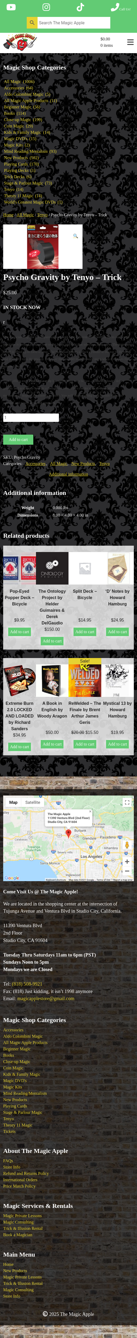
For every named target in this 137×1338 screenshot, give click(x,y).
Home (8, 215)
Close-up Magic (16, 1061)
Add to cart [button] (19, 631)
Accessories (35, 463)
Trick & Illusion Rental (23, 1228)
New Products (83, 463)
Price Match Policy (19, 1186)
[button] (75, 236)
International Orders (20, 1180)
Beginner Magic (17, 1049)
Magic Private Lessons (22, 1215)
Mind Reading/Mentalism (25, 1093)
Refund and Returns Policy (26, 1173)
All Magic (25, 215)
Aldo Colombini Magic (23, 1036)
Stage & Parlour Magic (22, 1112)
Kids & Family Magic (21, 1074)
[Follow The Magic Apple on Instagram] (46, 7)
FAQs (8, 1160)
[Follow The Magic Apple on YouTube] (11, 7)
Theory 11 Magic (17, 1125)
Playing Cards (15, 1106)
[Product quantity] (31, 417)
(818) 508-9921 (27, 984)
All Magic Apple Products (25, 1042)
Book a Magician (17, 1235)
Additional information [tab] (68, 474)
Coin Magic (13, 1068)
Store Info (11, 1167)
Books (8, 1055)
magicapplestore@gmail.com (46, 998)
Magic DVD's (15, 1080)
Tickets (9, 1131)
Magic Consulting (18, 1222)
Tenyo (42, 215)
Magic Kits (12, 1087)
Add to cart (18, 439)
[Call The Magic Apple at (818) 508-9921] (121, 7)
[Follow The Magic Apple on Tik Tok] (80, 7)
